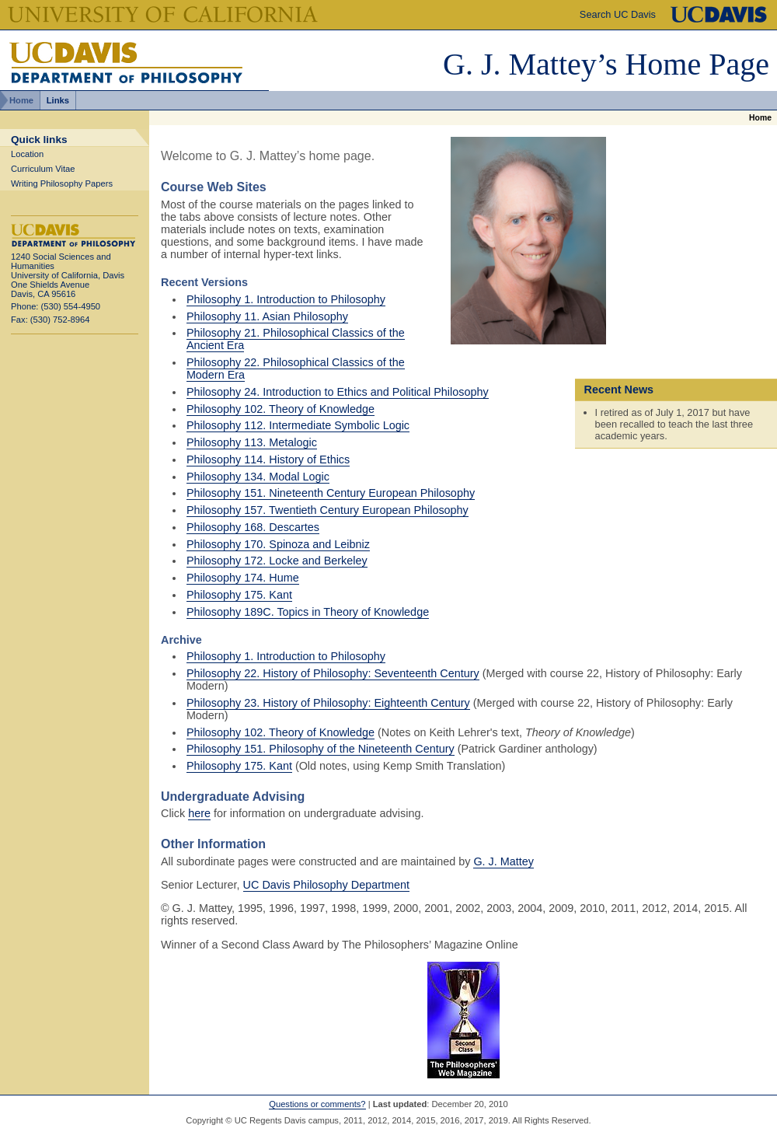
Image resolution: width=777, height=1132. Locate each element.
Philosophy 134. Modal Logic (257, 476)
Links (58, 100)
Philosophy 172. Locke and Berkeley (277, 560)
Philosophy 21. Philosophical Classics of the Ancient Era (295, 339)
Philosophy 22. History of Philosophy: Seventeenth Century (332, 673)
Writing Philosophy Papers (62, 183)
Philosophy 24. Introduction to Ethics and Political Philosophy (337, 392)
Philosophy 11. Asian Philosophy (267, 316)
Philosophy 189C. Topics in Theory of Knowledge (307, 612)
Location (27, 154)
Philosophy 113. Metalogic (251, 442)
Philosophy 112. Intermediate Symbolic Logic (297, 425)
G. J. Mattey (503, 861)
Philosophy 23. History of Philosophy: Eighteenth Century (328, 703)
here (199, 813)
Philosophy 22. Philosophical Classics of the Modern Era (295, 368)
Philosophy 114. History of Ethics (268, 459)
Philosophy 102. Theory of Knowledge (280, 409)
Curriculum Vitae (43, 168)
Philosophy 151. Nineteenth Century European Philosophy (330, 493)
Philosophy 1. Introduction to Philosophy (285, 299)
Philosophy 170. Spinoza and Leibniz (278, 544)
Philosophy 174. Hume (242, 577)
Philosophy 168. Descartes (252, 527)
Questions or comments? (317, 1104)
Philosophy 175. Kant (239, 595)
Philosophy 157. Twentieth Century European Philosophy (327, 510)
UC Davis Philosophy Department (326, 885)
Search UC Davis (618, 14)
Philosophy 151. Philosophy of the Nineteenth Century (320, 748)
